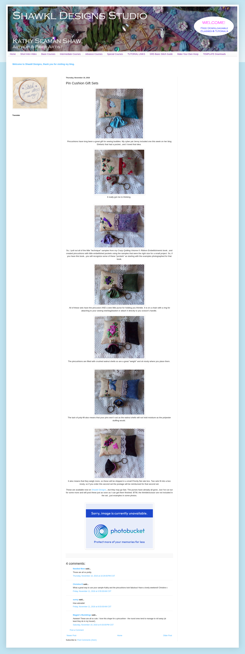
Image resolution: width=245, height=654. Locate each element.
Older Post (167, 635)
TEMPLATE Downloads (214, 54)
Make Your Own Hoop (187, 54)
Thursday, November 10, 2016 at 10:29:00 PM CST (94, 576)
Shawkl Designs (99, 490)
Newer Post (71, 635)
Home (13, 54)
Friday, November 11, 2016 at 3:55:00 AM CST (92, 591)
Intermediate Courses (70, 54)
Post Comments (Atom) (87, 640)
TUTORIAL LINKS (136, 54)
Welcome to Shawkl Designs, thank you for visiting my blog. (43, 64)
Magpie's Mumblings (82, 615)
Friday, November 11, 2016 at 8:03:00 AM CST (92, 607)
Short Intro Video (28, 54)
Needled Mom (79, 569)
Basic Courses (48, 54)
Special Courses (115, 54)
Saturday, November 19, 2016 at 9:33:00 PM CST (93, 625)
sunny (75, 600)
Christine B (78, 584)
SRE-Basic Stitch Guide (161, 54)
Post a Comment (77, 630)
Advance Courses (93, 54)
